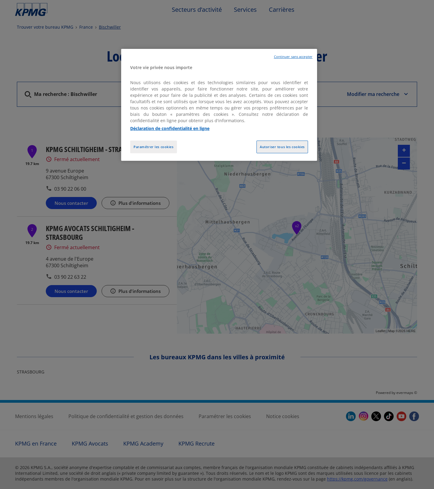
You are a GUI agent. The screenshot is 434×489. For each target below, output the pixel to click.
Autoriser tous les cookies (282, 146)
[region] (219, 105)
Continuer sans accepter (293, 57)
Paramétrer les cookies (154, 146)
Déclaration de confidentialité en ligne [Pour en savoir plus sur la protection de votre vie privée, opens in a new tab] (169, 128)
